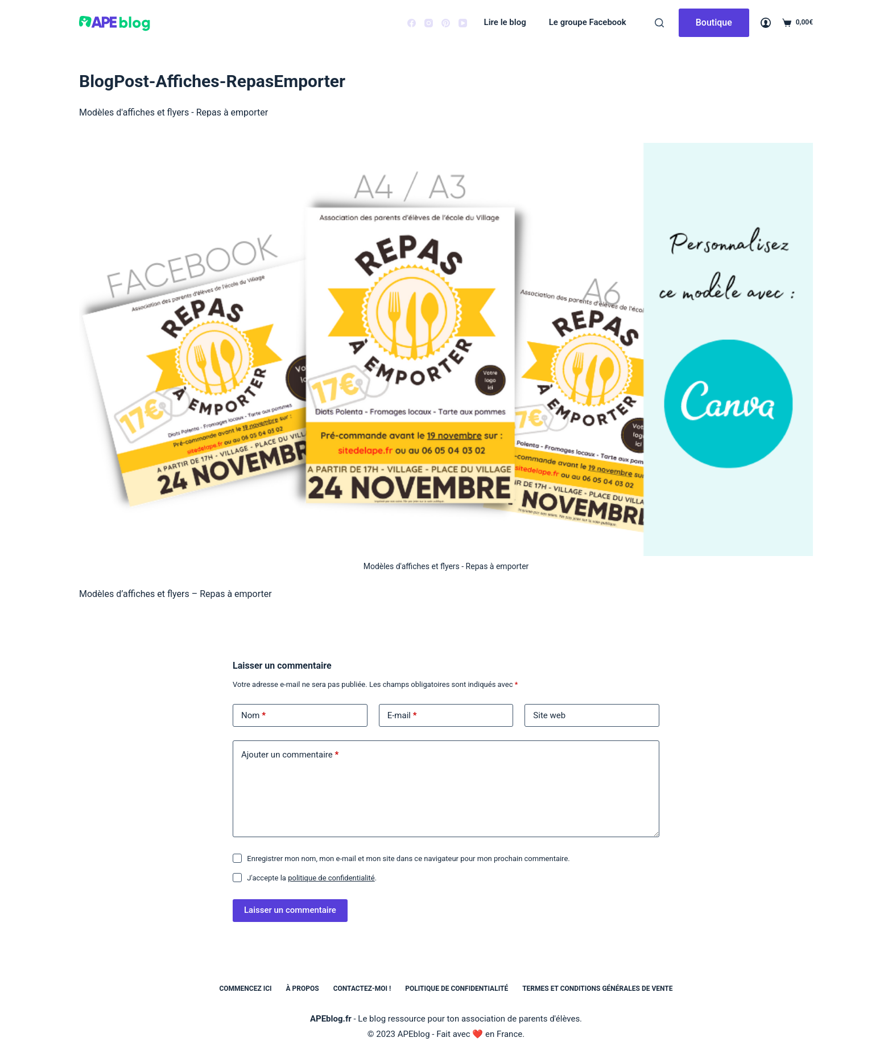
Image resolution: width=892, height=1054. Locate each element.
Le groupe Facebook (587, 22)
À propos (302, 989)
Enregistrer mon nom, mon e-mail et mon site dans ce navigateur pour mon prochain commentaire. (408, 858)
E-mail (402, 716)
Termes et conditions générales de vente (597, 989)
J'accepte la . (312, 878)
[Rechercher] (659, 22)
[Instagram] (428, 23)
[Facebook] (411, 23)
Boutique (714, 22)
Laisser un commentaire (290, 910)
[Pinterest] (445, 23)
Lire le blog (505, 22)
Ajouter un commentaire (289, 755)
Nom (253, 716)
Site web (549, 715)
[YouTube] (463, 23)
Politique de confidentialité (456, 989)
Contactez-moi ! (362, 989)
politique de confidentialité (331, 878)
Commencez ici (245, 989)
